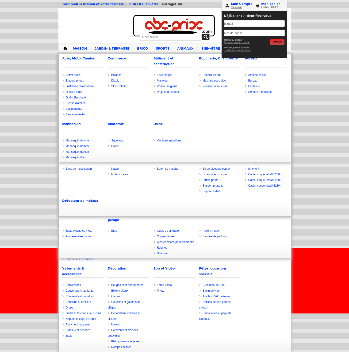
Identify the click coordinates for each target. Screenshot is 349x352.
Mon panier (270, 4)
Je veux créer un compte (237, 42)
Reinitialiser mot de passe (237, 50)
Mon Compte (242, 4)
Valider (277, 42)
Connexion (236, 7)
